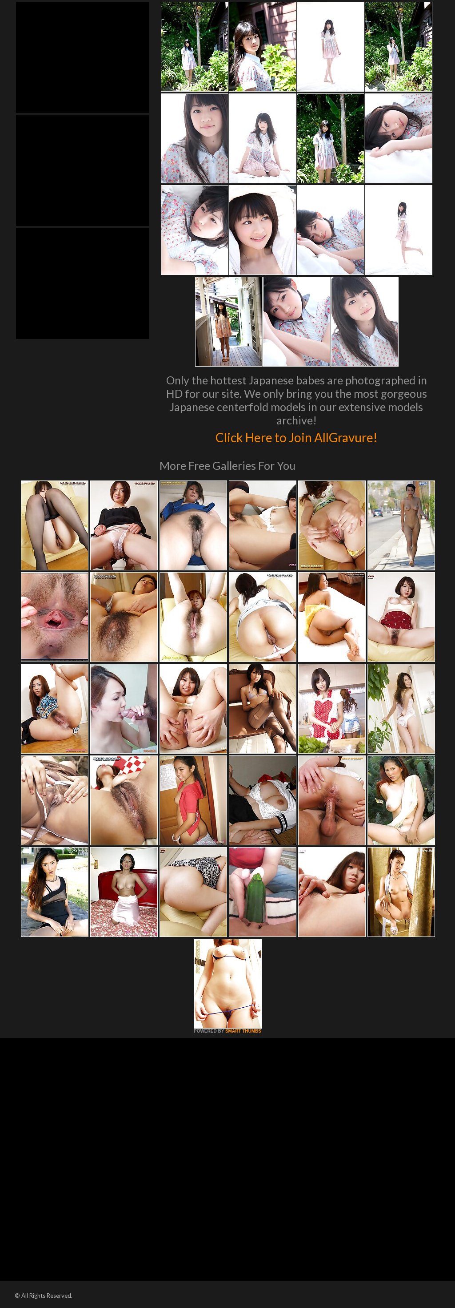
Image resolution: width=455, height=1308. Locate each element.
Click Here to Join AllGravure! (296, 436)
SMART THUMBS (243, 1031)
